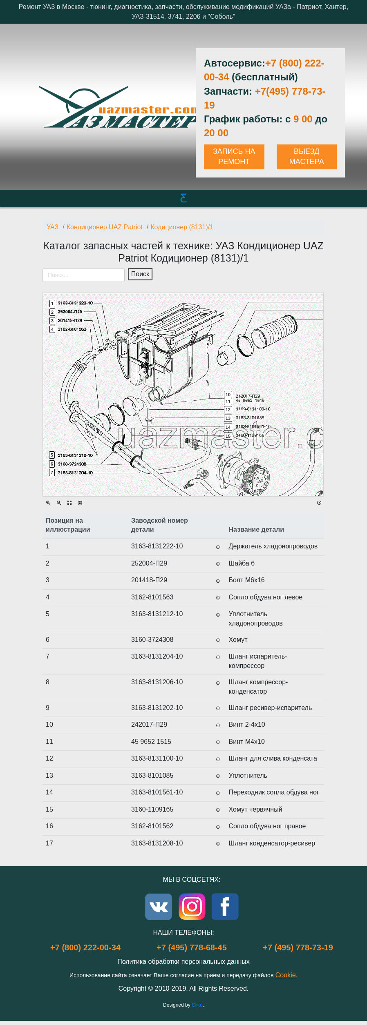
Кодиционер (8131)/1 (181, 227)
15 (228, 436)
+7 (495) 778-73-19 (298, 947)
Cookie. (285, 975)
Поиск (140, 274)
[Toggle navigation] (50, 287)
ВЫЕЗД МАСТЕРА (306, 156)
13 (228, 418)
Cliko (197, 1005)
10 (228, 394)
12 (228, 409)
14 (228, 427)
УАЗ (52, 227)
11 (228, 401)
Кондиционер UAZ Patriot (105, 227)
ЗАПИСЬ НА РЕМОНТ (234, 156)
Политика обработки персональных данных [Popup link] (183, 961)
